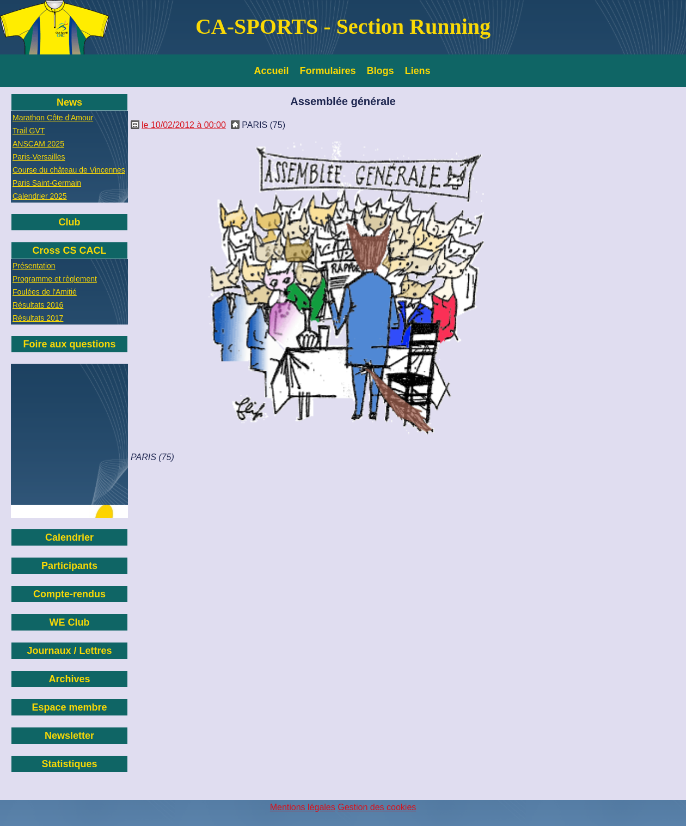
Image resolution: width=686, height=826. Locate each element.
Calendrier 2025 (40, 196)
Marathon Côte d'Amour (53, 117)
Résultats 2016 (38, 305)
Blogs (380, 70)
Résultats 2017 (38, 318)
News (69, 102)
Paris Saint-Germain (47, 183)
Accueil (271, 70)
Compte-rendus (69, 594)
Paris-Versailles (39, 156)
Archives (69, 679)
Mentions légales (302, 807)
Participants (69, 565)
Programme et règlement (55, 278)
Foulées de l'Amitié (45, 291)
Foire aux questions (69, 344)
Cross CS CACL (69, 250)
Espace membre (69, 707)
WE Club (70, 622)
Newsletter (69, 735)
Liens (418, 70)
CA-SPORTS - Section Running (343, 26)
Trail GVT (29, 130)
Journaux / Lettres (69, 650)
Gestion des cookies (377, 807)
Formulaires (328, 70)
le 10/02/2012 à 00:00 (184, 125)
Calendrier (69, 537)
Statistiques (69, 763)
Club (70, 222)
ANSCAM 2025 (38, 143)
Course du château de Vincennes (69, 170)
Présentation (34, 265)
